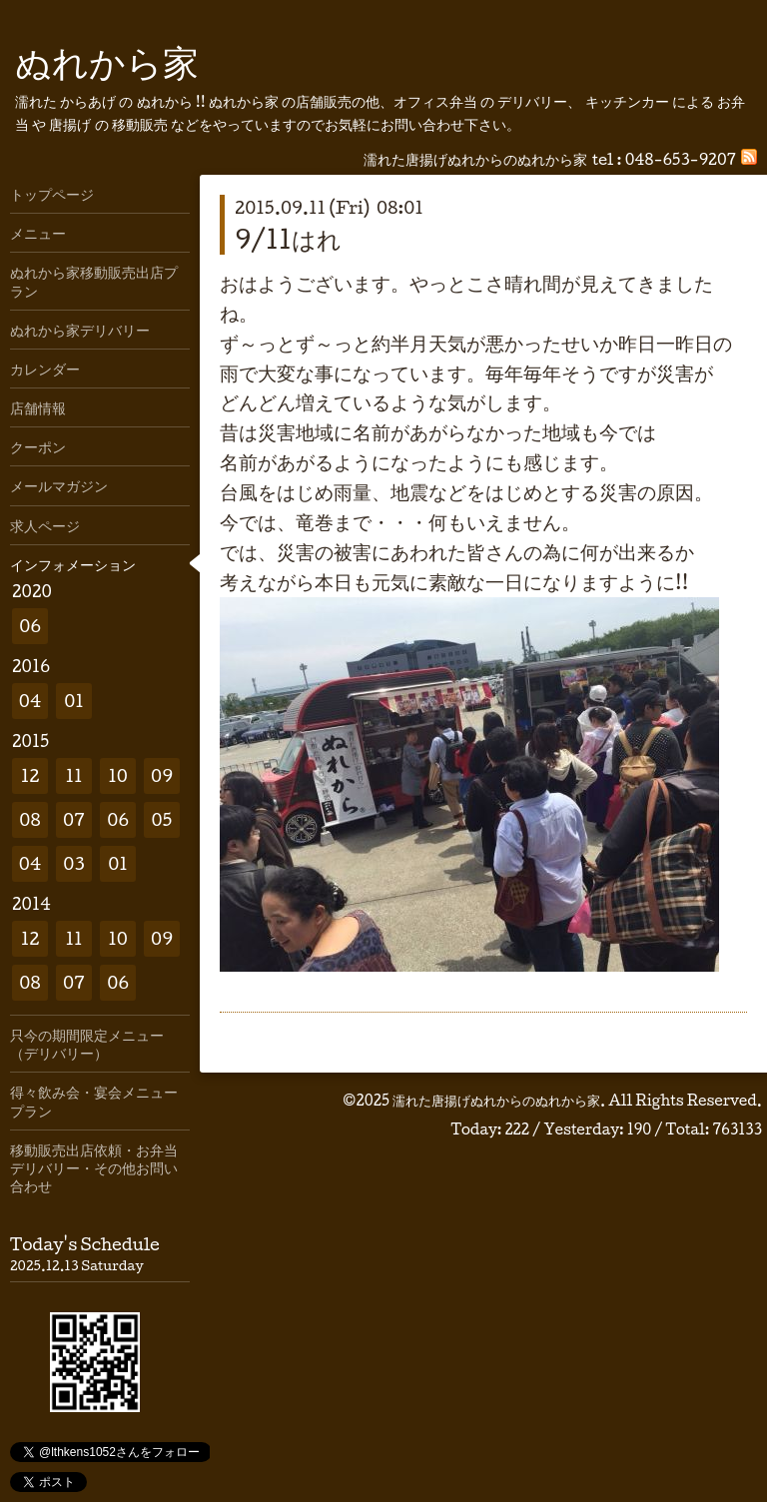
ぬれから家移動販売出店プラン (94, 281)
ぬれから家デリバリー (80, 330)
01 (74, 700)
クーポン (38, 446)
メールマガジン (59, 485)
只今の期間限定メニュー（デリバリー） (87, 1044)
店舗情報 (38, 407)
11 (73, 775)
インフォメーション (73, 564)
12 (30, 775)
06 (30, 625)
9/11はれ (288, 239)
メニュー (38, 233)
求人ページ (45, 525)
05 (162, 819)
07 (74, 819)
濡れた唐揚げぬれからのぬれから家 (496, 1100)
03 (74, 863)
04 (30, 700)
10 (118, 775)
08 (29, 819)
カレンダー (45, 368)
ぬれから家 (107, 61)
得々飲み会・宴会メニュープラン (94, 1101)
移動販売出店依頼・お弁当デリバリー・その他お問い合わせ (94, 1167)
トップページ (52, 194)
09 (162, 775)
